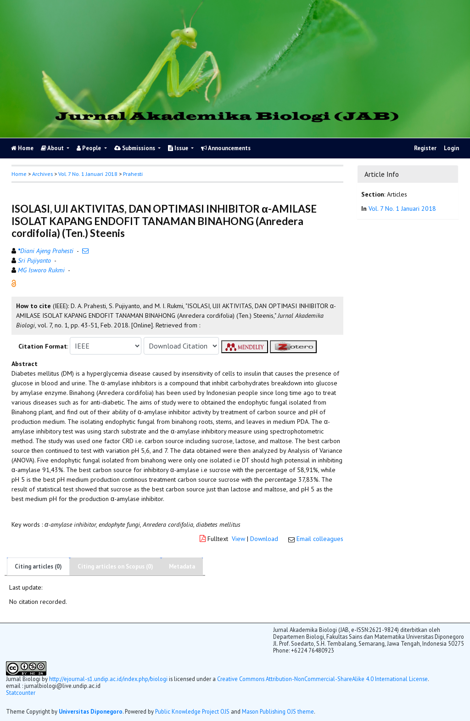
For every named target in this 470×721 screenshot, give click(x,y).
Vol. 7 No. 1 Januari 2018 (88, 173)
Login (451, 148)
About (53, 148)
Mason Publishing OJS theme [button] (278, 711)
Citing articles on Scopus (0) (115, 566)
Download (264, 539)
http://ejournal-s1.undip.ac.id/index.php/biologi (108, 678)
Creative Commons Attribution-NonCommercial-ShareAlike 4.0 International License (322, 678)
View (238, 539)
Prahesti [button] (133, 173)
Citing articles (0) (38, 566)
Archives (42, 173)
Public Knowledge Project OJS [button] (192, 711)
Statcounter (20, 692)
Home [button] (19, 173)
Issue (179, 148)
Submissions (135, 148)
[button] (13, 283)
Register (425, 148)
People (89, 148)
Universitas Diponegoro (91, 711)
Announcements (226, 148)
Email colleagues (320, 539)
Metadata (182, 566)
